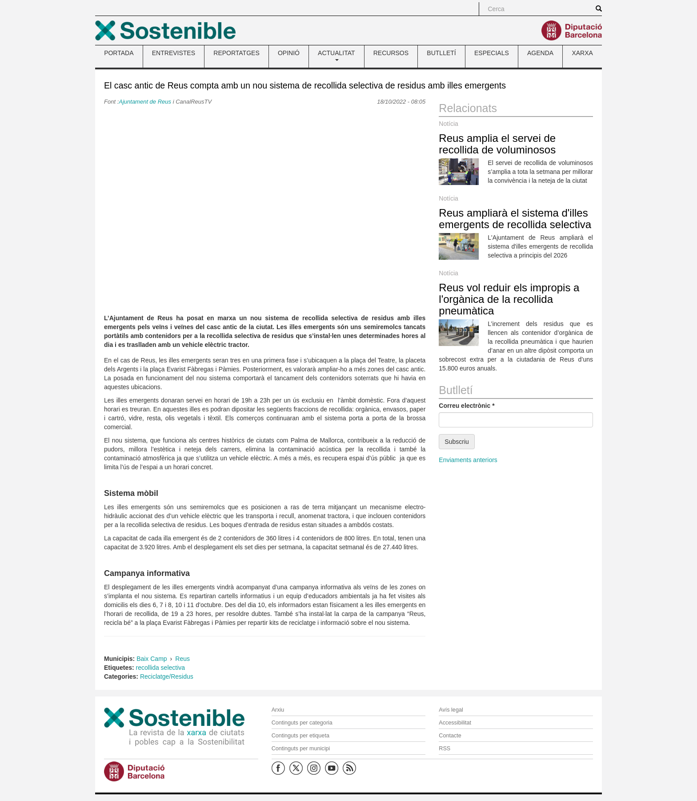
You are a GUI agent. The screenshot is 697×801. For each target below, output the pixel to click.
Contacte (450, 736)
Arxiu (278, 710)
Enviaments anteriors (468, 459)
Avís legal (451, 710)
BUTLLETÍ (441, 52)
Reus (182, 658)
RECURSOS (391, 52)
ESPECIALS (491, 52)
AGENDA (540, 52)
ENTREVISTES (173, 52)
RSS (444, 748)
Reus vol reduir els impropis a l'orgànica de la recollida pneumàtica (509, 299)
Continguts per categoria (302, 723)
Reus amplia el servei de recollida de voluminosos (497, 144)
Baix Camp (151, 658)
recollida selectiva (160, 667)
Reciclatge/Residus (166, 676)
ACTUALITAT (336, 55)
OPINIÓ (289, 52)
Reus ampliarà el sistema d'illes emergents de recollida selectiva (515, 218)
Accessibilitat (455, 723)
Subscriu (457, 441)
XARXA (582, 52)
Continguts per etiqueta (300, 736)
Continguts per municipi (301, 748)
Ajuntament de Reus (145, 101)
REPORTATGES (236, 52)
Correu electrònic (466, 405)
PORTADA (118, 52)
